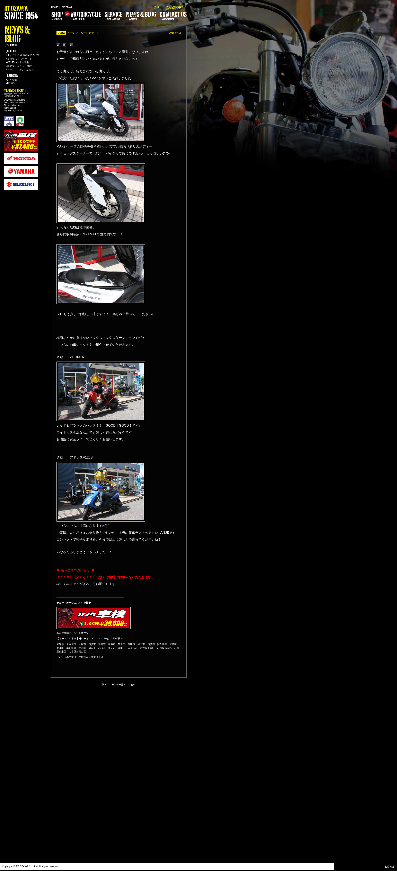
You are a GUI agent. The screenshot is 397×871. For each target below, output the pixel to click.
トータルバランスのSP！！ (22, 69)
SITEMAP (67, 7)
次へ (133, 684)
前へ (104, 684)
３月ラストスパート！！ (20, 58)
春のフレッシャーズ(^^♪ (20, 66)
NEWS (11, 83)
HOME (55, 7)
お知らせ (12, 79)
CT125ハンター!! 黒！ (19, 62)
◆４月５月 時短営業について (23, 55)
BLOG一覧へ (119, 684)
